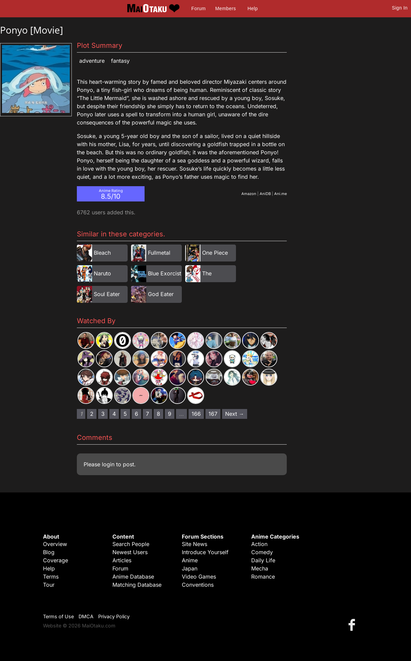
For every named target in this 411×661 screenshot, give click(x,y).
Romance (263, 576)
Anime (190, 560)
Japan (189, 568)
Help (252, 8)
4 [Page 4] (114, 413)
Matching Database (136, 584)
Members (225, 8)
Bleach (102, 252)
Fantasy (120, 60)
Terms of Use (58, 616)
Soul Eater (107, 294)
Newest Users (130, 552)
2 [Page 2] (91, 413)
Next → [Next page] (234, 413)
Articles (121, 560)
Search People (130, 544)
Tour (49, 584)
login (108, 464)
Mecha (259, 568)
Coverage (55, 560)
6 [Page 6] (136, 413)
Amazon (248, 193)
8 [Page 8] (158, 413)
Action (259, 544)
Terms (51, 576)
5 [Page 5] (125, 413)
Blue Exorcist (164, 273)
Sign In (400, 8)
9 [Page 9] (169, 413)
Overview (55, 544)
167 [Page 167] (213, 413)
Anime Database (133, 576)
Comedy (262, 552)
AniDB (265, 193)
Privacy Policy (114, 616)
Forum (198, 8)
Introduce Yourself (205, 552)
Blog (49, 552)
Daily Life (263, 560)
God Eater (161, 294)
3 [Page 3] (103, 413)
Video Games (199, 576)
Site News (194, 544)
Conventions (198, 584)
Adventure (92, 60)
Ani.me (280, 193)
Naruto (102, 273)
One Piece (215, 252)
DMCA (86, 616)
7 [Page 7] (147, 413)
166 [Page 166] (196, 413)
